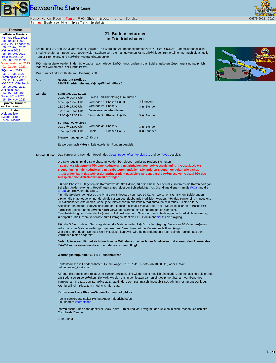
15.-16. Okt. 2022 (13, 53)
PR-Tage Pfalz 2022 (14, 37)
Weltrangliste (9, 113)
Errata (62, 190)
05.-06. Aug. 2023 (14, 86)
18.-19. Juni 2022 (13, 40)
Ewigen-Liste (9, 116)
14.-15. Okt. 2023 (13, 93)
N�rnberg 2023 (11, 70)
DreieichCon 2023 (12, 96)
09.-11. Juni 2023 (13, 80)
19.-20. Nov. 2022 (14, 60)
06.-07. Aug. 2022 (14, 47)
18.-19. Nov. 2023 (14, 99)
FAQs (165, 154)
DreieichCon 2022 (12, 56)
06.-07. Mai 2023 (13, 73)
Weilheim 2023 (10, 89)
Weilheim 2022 (10, 50)
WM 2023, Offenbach (15, 83)
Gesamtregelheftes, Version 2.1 (129, 154)
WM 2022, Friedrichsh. (15, 44)
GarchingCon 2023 (13, 77)
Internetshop (83, 302)
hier (158, 217)
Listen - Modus (10, 120)
